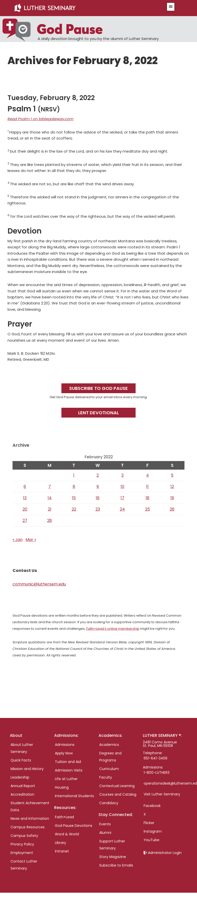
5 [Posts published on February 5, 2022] (172, 475)
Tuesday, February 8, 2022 (51, 97)
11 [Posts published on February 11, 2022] (147, 486)
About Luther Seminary (22, 748)
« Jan (18, 539)
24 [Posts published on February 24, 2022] (122, 509)
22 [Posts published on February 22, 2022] (74, 509)
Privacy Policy (22, 844)
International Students (74, 795)
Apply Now (64, 753)
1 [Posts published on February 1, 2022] (73, 475)
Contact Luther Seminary (24, 865)
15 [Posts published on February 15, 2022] (74, 498)
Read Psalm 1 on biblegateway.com (40, 118)
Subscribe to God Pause (98, 388)
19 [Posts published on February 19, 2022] (172, 498)
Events (105, 824)
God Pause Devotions (73, 825)
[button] (171, 7)
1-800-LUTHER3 (156, 772)
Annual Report (23, 785)
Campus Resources (28, 827)
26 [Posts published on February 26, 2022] (172, 509)
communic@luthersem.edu (39, 584)
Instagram (153, 831)
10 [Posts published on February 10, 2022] (122, 486)
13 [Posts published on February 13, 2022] (25, 498)
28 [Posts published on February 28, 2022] (49, 520)
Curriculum (109, 768)
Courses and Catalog (117, 794)
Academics (109, 744)
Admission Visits (68, 770)
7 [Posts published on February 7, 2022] (49, 486)
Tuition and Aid (68, 761)
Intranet (62, 851)
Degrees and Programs (110, 757)
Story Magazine (112, 856)
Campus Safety (24, 835)
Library (60, 842)
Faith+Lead (64, 817)
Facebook (152, 805)
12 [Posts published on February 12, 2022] (172, 486)
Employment (22, 852)
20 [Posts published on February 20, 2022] (25, 509)
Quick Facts (21, 760)
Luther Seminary (83, 8)
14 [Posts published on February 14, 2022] (50, 498)
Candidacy (108, 802)
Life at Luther (66, 778)
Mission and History (27, 768)
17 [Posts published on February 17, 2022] (122, 498)
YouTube (151, 839)
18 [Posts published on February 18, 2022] (147, 498)
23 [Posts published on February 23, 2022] (97, 509)
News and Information (30, 818)
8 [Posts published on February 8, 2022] (74, 486)
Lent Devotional (98, 413)
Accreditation (22, 794)
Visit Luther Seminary (162, 794)
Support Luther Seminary (112, 845)
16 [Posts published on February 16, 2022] (98, 498)
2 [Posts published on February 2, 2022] (97, 475)
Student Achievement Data (30, 806)
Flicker (149, 822)
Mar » (31, 539)
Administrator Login (165, 852)
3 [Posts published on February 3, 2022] (122, 475)
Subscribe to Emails (116, 865)
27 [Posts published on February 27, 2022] (25, 520)
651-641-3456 (155, 758)
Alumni (105, 832)
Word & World (67, 834)
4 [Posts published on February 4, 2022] (147, 475)
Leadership (20, 777)
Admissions (64, 744)
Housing (62, 787)
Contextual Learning (117, 785)
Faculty (105, 777)
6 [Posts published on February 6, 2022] (25, 486)
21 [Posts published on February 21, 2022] (49, 509)
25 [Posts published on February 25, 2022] (147, 509)
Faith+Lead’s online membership (112, 628)
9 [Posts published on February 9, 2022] (97, 486)
